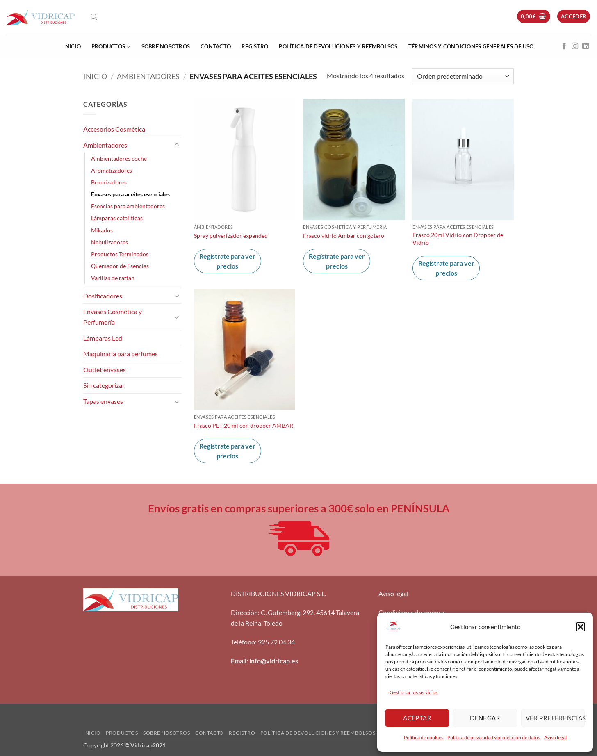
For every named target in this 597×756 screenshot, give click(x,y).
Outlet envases (104, 369)
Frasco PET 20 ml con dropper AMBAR (243, 425)
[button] (580, 627)
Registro (255, 46)
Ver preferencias (555, 718)
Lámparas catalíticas (117, 217)
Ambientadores (148, 76)
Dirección (244, 612)
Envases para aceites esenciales (130, 194)
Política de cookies (423, 737)
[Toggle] (177, 145)
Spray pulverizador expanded (231, 235)
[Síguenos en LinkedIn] (585, 46)
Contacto (216, 46)
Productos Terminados (119, 253)
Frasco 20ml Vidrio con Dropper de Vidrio (457, 238)
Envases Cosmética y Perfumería (112, 316)
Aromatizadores (111, 170)
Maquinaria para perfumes (120, 354)
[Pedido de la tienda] (463, 76)
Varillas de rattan (112, 277)
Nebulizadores (109, 242)
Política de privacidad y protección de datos (493, 737)
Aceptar (417, 718)
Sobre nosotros (165, 46)
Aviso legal (555, 737)
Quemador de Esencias (120, 265)
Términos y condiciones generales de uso (471, 46)
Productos (111, 46)
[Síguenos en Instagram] (575, 46)
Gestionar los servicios (413, 692)
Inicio (72, 46)
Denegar (485, 718)
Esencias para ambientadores (128, 206)
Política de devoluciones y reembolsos (338, 46)
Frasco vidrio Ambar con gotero (343, 235)
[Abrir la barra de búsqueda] (94, 16)
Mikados (102, 230)
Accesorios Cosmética (114, 129)
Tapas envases (103, 401)
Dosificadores (102, 296)
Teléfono (243, 642)
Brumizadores (109, 182)
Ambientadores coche (119, 158)
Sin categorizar (104, 385)
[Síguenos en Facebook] (564, 46)
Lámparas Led (102, 338)
